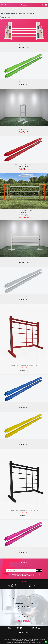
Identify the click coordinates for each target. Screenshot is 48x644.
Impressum (29, 636)
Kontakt (12, 596)
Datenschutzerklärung (25, 575)
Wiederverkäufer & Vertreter (35, 596)
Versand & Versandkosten (12, 593)
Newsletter (12, 598)
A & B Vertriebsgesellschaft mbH (16, 642)
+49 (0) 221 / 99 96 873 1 (25, 614)
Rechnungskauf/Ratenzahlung (12, 594)
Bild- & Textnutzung (35, 598)
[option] (12, 585)
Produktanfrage (35, 593)
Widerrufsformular (28, 637)
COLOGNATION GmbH (36, 642)
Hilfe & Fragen (35, 594)
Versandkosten (21, 639)
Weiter (41, 0)
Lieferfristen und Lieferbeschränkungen (39, 636)
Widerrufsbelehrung (20, 637)
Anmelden (39, 570)
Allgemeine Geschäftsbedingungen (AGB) (9, 636)
